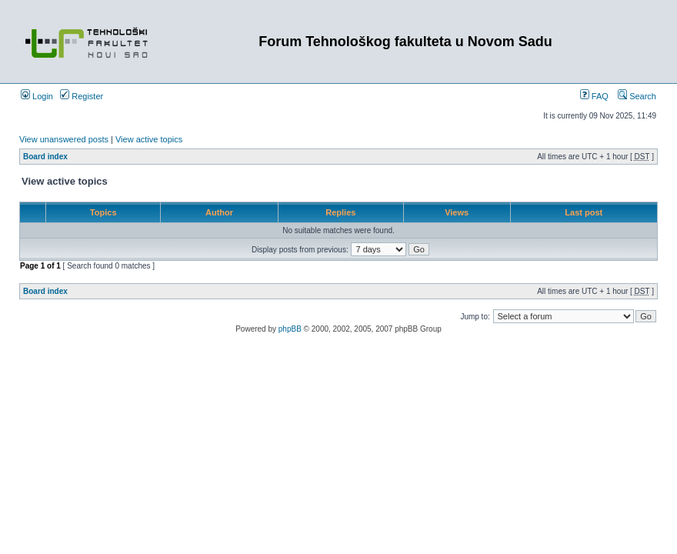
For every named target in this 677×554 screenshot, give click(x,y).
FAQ (594, 96)
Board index (45, 156)
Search (637, 96)
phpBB (290, 329)
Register (81, 96)
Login (37, 96)
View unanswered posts (63, 139)
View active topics (148, 139)
